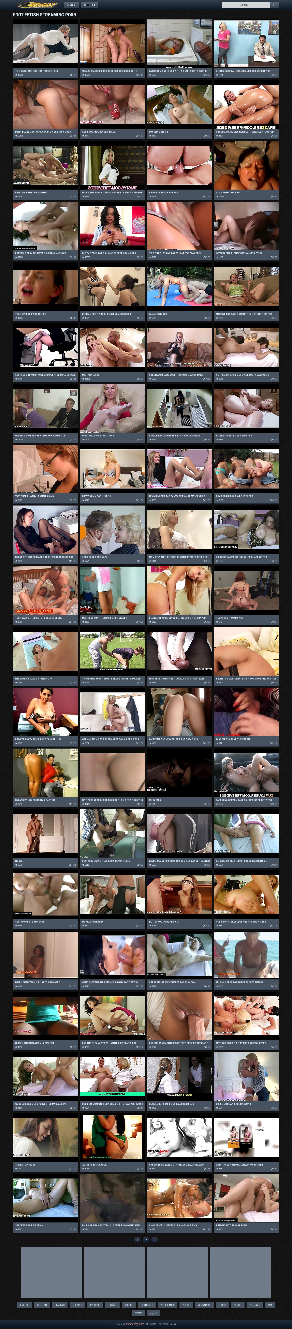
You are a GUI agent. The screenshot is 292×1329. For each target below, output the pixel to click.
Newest (73, 5)
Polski (186, 1306)
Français (59, 1306)
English (24, 1306)
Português (147, 1306)
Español (112, 1306)
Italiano (77, 1306)
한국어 (238, 1306)
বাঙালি (138, 1314)
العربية (153, 1314)
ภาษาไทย (255, 1306)
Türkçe (129, 1306)
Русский (95, 1306)
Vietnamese (204, 1306)
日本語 (222, 1306)
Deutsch (42, 1306)
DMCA (172, 1325)
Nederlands (167, 1306)
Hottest (94, 5)
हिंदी (270, 1306)
